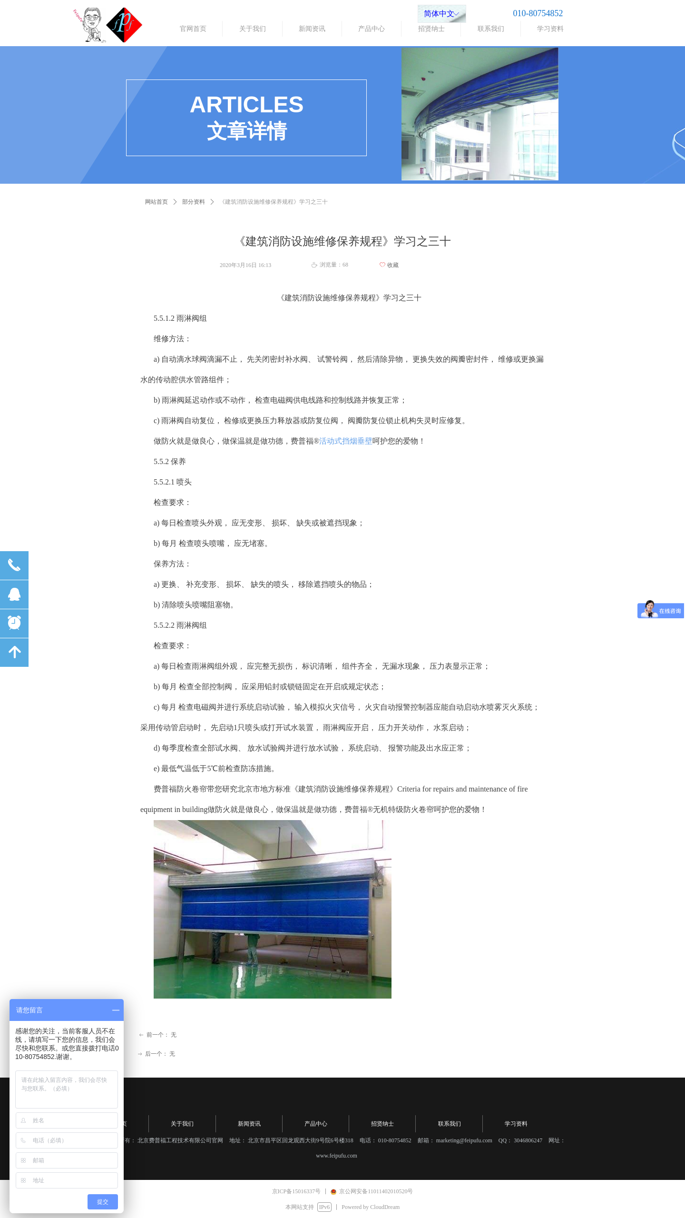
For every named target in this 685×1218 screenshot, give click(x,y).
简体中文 (439, 14)
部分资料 (193, 201)
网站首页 (156, 201)
